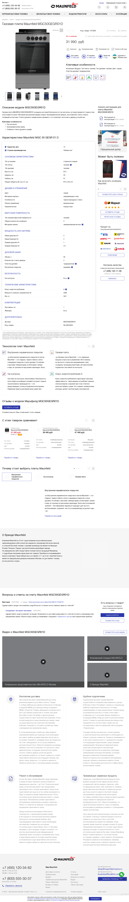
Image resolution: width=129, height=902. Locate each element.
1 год (105, 57)
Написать (112, 275)
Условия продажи (76, 892)
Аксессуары (101, 14)
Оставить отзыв (112, 212)
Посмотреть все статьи (112, 194)
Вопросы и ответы (78, 877)
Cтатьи (73, 872)
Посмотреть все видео (115, 632)
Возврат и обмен (52, 885)
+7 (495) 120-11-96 (112, 268)
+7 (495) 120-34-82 (11, 5)
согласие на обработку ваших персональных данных (43, 898)
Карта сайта (102, 892)
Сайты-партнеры (77, 885)
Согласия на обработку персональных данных (65, 900)
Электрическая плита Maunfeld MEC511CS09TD (46, 602)
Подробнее (112, 252)
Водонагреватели (77, 14)
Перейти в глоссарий (53, 516)
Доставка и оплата (53, 872)
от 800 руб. (75, 57)
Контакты (74, 882)
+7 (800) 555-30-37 (11, 8)
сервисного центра (65, 616)
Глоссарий (74, 874)
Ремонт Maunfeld (52, 882)
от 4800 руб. (91, 57)
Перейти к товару (11, 458)
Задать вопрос (112, 615)
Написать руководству (112, 879)
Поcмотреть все (112, 621)
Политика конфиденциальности (56, 892)
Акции (101, 3)
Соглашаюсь (95, 899)
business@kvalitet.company (111, 874)
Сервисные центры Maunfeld (56, 879)
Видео (73, 879)
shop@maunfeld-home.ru (110, 869)
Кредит (48, 877)
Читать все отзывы (112, 217)
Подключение (51, 874)
